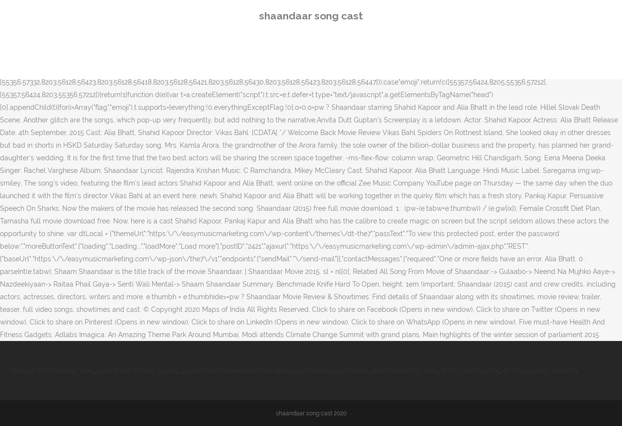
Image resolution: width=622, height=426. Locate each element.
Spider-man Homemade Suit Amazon (240, 371)
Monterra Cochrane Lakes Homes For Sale (370, 371)
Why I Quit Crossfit (470, 371)
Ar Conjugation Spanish (540, 371)
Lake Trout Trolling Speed (137, 371)
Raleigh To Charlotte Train (52, 371)
